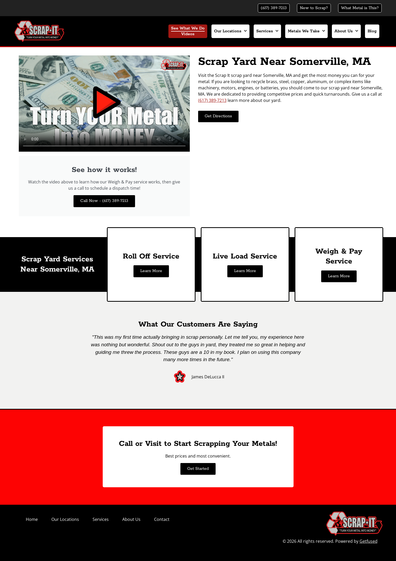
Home (32, 519)
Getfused (368, 541)
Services (267, 31)
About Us (346, 31)
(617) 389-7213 (212, 100)
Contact (161, 519)
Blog (372, 31)
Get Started (198, 468)
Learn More (151, 271)
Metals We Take (306, 31)
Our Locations (230, 31)
